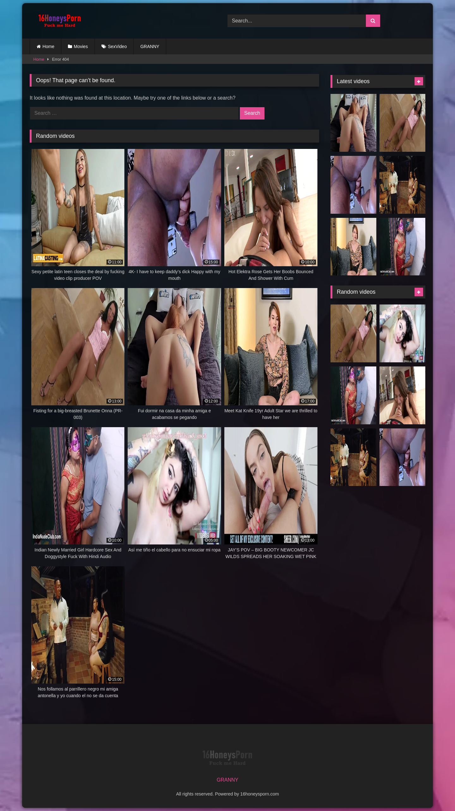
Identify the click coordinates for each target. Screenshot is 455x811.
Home (48, 46)
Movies (81, 46)
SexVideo (117, 46)
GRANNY (149, 46)
